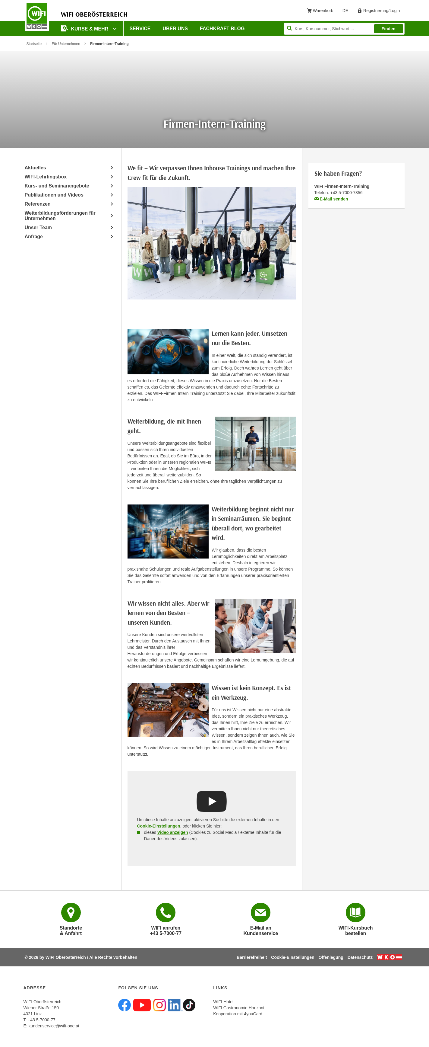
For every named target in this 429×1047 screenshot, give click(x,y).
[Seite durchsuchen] (344, 29)
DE (347, 11)
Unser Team (38, 227)
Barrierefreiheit (252, 957)
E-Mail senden (331, 199)
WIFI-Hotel (223, 1001)
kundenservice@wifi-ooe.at (54, 1025)
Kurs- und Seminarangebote (57, 185)
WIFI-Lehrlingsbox (46, 176)
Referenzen (38, 204)
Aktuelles (35, 167)
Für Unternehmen (66, 44)
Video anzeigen (172, 832)
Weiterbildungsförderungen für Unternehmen (60, 215)
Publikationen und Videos (54, 194)
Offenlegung (330, 957)
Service (140, 28)
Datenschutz (360, 957)
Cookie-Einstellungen (158, 826)
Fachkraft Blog (222, 28)
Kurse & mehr (85, 28)
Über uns (175, 28)
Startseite (34, 44)
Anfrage (34, 236)
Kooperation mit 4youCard (237, 1013)
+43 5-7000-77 (41, 1019)
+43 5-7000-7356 (346, 192)
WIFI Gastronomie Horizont (238, 1007)
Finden (389, 28)
